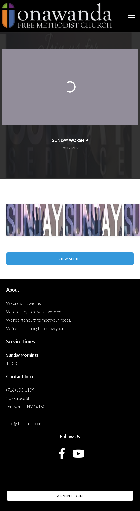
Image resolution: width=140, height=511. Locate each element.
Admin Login (70, 495)
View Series (69, 258)
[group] (34, 224)
